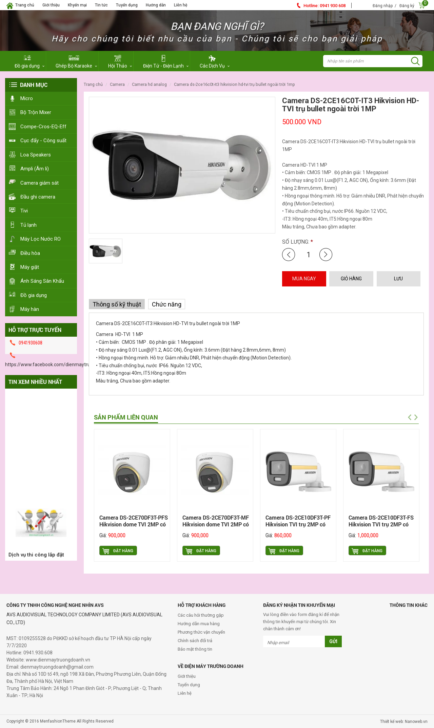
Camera (117, 84)
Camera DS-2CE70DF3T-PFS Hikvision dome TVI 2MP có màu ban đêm (133, 524)
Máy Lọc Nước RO (40, 239)
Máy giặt (29, 267)
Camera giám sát (39, 183)
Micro (26, 98)
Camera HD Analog (149, 84)
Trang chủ (24, 5)
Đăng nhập (383, 5)
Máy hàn (29, 309)
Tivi (24, 211)
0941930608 (30, 343)
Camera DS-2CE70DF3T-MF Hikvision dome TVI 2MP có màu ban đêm (215, 524)
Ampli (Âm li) (34, 169)
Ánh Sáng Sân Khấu (42, 281)
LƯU (398, 278)
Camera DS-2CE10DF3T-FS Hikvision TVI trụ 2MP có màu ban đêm (381, 524)
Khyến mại (77, 5)
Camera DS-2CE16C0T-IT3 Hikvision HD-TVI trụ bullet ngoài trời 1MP (234, 84)
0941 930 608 (324, 5)
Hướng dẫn (156, 5)
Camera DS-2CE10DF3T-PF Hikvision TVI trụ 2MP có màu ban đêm (298, 524)
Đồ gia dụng (33, 295)
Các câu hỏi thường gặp (201, 615)
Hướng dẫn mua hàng (199, 623)
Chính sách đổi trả (195, 640)
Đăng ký (406, 5)
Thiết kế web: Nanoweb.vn (404, 721)
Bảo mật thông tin (195, 649)
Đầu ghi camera (37, 197)
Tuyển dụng (127, 5)
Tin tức (101, 5)
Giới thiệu (51, 5)
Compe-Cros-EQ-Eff (43, 127)
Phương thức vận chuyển (201, 632)
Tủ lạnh (28, 225)
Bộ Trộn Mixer (35, 112)
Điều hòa (30, 253)
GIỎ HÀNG (351, 278)
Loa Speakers (35, 155)
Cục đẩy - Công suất (43, 140)
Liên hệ (180, 5)
